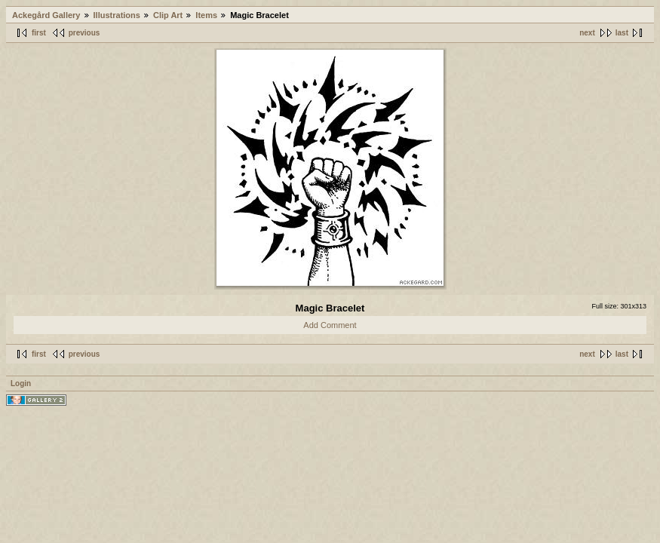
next (587, 33)
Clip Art (168, 15)
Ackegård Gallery (46, 15)
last (621, 33)
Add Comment (329, 325)
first (39, 33)
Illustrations (117, 15)
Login (21, 383)
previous (84, 33)
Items (206, 15)
